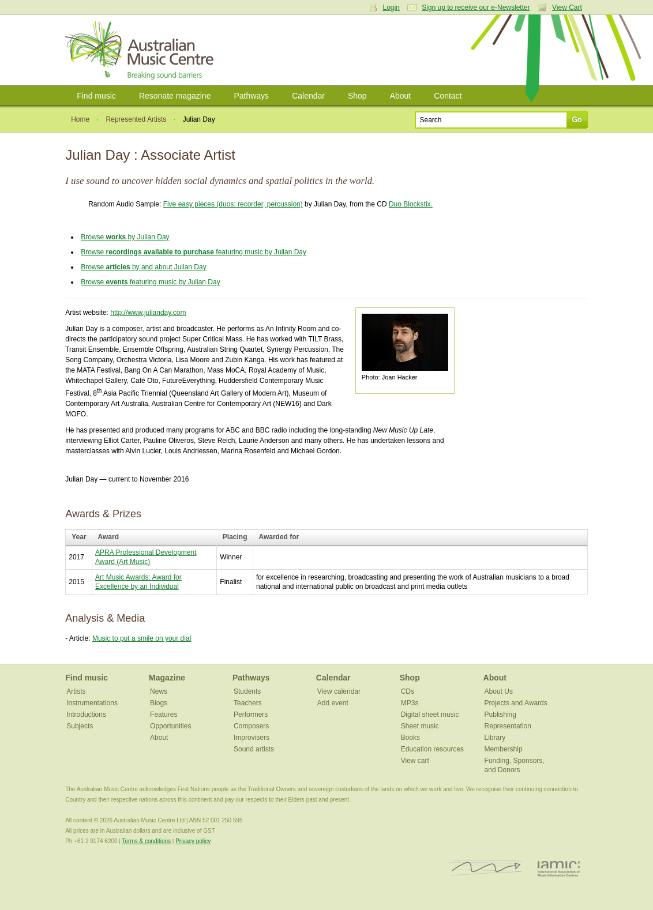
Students (247, 691)
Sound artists (254, 749)
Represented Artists (136, 119)
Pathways (251, 95)
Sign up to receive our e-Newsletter (476, 7)
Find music (96, 95)
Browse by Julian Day (125, 237)
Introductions (86, 714)
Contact (447, 95)
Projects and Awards (516, 703)
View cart (415, 761)
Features (163, 714)
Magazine (167, 677)
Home (80, 119)
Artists (75, 691)
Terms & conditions (146, 841)
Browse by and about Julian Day (143, 267)
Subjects (79, 726)
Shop (357, 95)
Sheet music (420, 726)
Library (495, 738)
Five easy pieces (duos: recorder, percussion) (233, 204)
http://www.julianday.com (148, 313)
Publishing (500, 714)
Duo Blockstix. (411, 204)
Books (410, 738)
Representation (508, 726)
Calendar (308, 95)
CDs (407, 691)
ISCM (486, 868)
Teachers (248, 703)
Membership (504, 749)
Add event (332, 703)
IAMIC (558, 868)
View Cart (567, 7)
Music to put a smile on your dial (141, 638)
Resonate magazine (175, 95)
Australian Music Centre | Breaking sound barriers (141, 50)
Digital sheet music (430, 714)
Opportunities (170, 726)
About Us (499, 691)
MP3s (410, 703)
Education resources (432, 749)
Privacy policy (193, 841)
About (400, 95)
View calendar (339, 691)
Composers (251, 726)
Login (391, 7)
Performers (251, 714)
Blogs (158, 703)
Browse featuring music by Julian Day (193, 252)
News (158, 691)
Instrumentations (92, 703)
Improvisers (251, 738)
